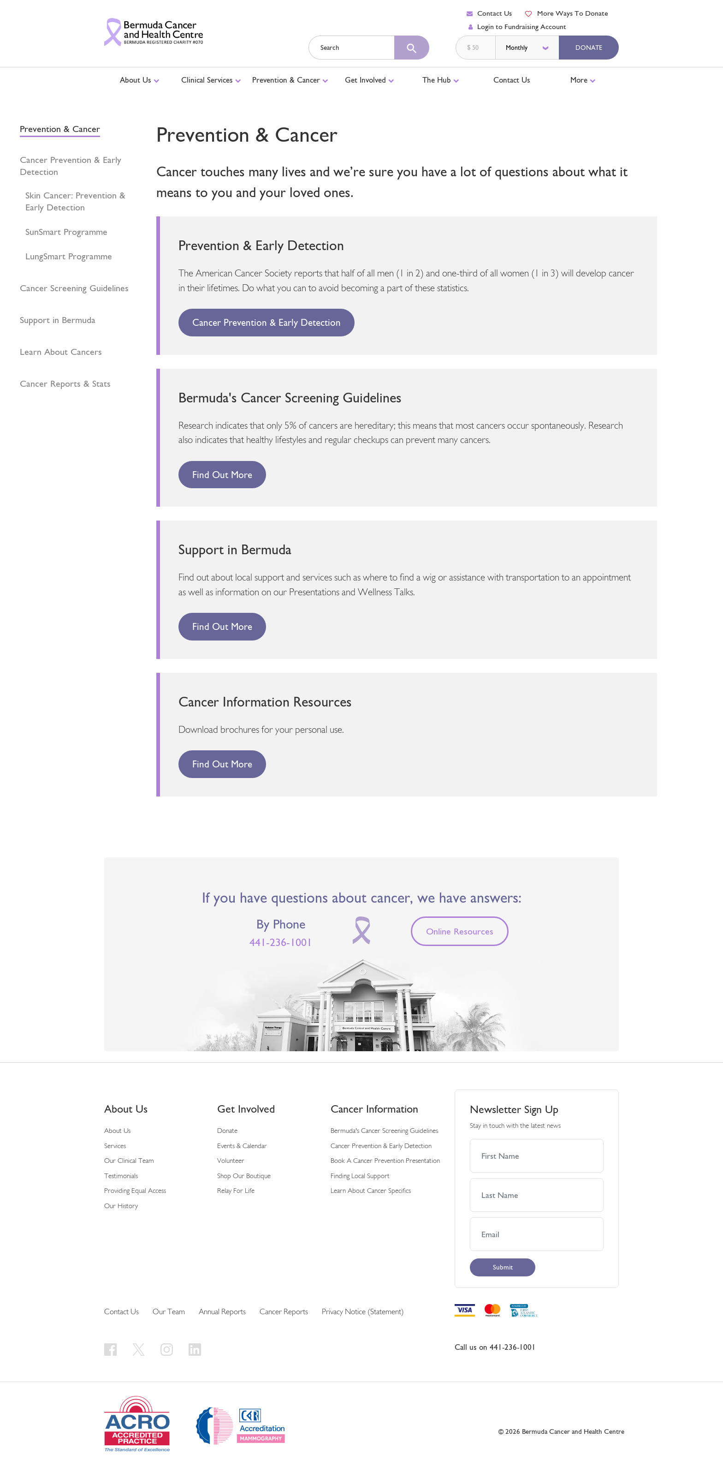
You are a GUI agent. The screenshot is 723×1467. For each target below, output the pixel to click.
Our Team (169, 1312)
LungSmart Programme (68, 256)
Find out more (222, 474)
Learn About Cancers (61, 351)
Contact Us (489, 13)
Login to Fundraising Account (517, 26)
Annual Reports (222, 1312)
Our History (121, 1206)
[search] (411, 48)
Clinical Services (211, 79)
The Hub (440, 79)
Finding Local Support (360, 1176)
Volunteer (230, 1161)
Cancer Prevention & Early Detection (70, 165)
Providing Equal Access (135, 1191)
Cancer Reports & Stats (65, 383)
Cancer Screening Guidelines (74, 287)
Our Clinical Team (129, 1161)
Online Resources (459, 931)
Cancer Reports (284, 1312)
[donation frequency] (528, 48)
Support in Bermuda (57, 319)
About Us (140, 79)
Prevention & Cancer (290, 79)
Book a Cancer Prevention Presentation (385, 1161)
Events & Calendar (242, 1146)
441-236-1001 (280, 942)
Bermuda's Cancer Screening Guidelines (384, 1131)
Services (115, 1146)
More (583, 79)
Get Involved (369, 79)
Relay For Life (236, 1191)
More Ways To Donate (566, 13)
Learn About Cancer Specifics (371, 1191)
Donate (588, 47)
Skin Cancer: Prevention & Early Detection (75, 201)
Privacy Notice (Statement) (363, 1312)
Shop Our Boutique (244, 1176)
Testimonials (121, 1176)
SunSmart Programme (66, 231)
